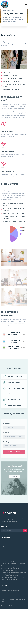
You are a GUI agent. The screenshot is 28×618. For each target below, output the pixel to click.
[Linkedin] (9, 606)
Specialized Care (14, 401)
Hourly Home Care (14, 407)
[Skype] (12, 606)
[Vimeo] (6, 606)
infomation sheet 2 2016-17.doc (14, 341)
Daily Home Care (14, 383)
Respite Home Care (15, 378)
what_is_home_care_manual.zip (14, 347)
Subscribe (25, 530)
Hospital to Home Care (16, 389)
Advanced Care (13, 395)
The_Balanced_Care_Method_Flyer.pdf (14, 334)
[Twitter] (2, 606)
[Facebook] (4, 606)
